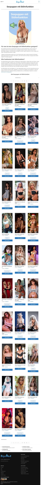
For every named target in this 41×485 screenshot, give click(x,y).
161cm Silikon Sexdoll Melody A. (7, 267)
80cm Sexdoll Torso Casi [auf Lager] (33, 300)
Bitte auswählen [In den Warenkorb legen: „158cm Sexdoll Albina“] (33, 371)
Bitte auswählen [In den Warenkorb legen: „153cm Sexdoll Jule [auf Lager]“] (20, 368)
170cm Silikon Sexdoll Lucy (19, 397)
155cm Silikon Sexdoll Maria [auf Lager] (32, 105)
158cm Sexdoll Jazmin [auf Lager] (6, 333)
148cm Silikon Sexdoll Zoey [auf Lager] (19, 300)
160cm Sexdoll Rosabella (32, 136)
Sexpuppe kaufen (24, 457)
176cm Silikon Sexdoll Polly (32, 397)
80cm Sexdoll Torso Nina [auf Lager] (20, 202)
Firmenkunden (3, 471)
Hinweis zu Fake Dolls (24, 468)
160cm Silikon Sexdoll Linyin (20, 332)
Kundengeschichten (24, 467)
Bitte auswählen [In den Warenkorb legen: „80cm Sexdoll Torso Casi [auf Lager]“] (33, 304)
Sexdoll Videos (3, 475)
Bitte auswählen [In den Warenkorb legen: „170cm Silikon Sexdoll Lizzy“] (7, 110)
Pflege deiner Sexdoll (24, 471)
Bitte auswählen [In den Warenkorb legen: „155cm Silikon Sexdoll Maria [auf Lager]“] (33, 109)
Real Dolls (22, 458)
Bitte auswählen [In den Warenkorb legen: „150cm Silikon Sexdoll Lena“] (20, 272)
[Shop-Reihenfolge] (27, 77)
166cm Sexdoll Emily (5, 234)
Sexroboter (23, 459)
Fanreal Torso (20, 141)
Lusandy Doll (33, 173)
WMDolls (33, 368)
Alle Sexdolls (23, 463)
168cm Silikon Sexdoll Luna (19, 234)
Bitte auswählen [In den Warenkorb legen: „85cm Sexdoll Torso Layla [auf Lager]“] (33, 206)
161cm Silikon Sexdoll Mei (32, 169)
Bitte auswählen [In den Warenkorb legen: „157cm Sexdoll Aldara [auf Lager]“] (7, 369)
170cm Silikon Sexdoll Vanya (33, 266)
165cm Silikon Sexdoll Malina (33, 234)
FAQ (1, 468)
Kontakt (2, 467)
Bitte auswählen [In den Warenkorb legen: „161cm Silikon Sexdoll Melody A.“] (7, 273)
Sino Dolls (20, 336)
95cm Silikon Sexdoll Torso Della (19, 137)
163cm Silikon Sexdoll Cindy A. (20, 429)
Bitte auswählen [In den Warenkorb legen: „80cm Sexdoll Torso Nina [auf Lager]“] (20, 206)
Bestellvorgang (23, 472)
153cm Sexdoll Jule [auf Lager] (20, 364)
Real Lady (7, 173)
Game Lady (33, 336)
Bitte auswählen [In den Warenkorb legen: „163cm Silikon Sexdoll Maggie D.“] (7, 306)
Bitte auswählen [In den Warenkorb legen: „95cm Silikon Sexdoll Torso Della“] (20, 143)
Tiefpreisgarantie (24, 462)
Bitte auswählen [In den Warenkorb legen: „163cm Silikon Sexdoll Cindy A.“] (20, 435)
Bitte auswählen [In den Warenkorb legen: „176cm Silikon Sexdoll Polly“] (33, 403)
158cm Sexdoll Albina (31, 364)
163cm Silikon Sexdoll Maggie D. (7, 300)
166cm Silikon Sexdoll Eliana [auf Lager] (7, 137)
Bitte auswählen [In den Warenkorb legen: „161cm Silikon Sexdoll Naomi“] (7, 435)
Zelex (7, 108)
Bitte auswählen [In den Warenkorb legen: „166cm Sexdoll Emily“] (7, 240)
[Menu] (2, 1)
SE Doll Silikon (7, 271)
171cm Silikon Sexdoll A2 (32, 332)
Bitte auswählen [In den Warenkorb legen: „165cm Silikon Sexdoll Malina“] (33, 240)
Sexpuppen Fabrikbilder (25, 461)
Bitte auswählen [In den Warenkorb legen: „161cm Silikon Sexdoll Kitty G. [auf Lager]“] (20, 109)
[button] (39, 1)
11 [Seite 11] (22, 442)
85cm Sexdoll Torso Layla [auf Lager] (33, 202)
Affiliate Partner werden (25, 473)
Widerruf (2, 472)
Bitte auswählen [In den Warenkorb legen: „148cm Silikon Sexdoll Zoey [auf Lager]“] (20, 304)
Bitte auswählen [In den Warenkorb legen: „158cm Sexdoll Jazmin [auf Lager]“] (7, 337)
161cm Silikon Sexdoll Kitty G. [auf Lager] (20, 105)
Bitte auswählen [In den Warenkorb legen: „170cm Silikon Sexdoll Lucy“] (20, 403)
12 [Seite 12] (24, 442)
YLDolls (33, 140)
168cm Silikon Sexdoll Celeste (7, 169)
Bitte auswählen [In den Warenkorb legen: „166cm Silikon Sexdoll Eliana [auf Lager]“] (7, 141)
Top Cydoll (7, 205)
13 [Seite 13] (26, 442)
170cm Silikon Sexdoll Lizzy (6, 104)
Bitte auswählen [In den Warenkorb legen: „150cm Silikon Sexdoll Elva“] (7, 208)
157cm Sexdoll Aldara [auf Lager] (6, 365)
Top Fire (20, 173)
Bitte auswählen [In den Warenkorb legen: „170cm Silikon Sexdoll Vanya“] (33, 272)
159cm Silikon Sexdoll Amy (6, 397)
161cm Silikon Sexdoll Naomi (7, 429)
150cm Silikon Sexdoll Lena (19, 266)
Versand (2, 473)
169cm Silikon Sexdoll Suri (19, 169)
